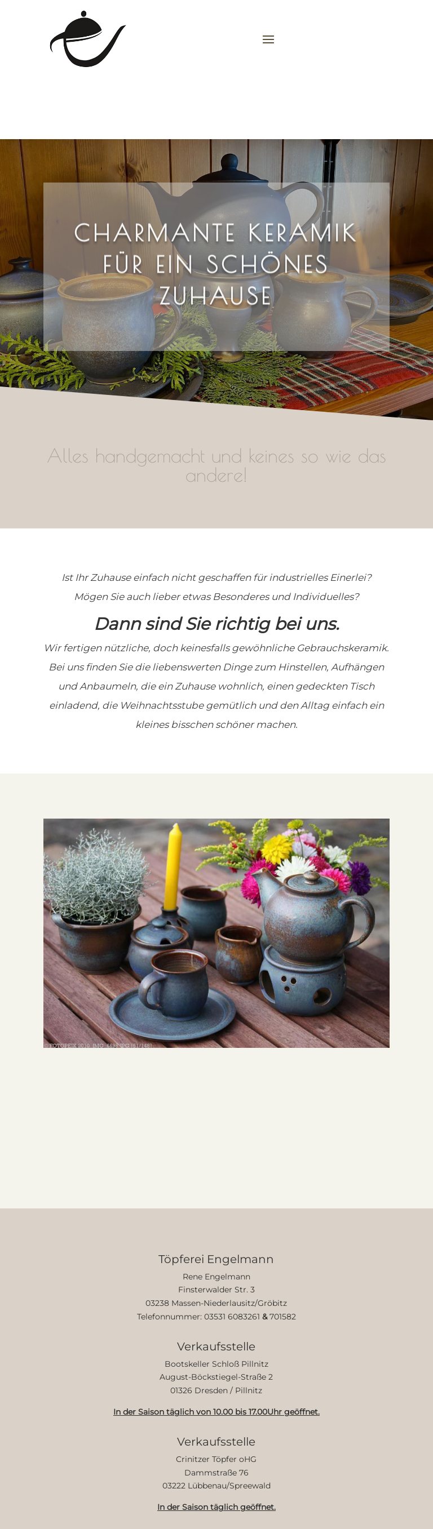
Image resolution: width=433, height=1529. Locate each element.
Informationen (232, 116)
